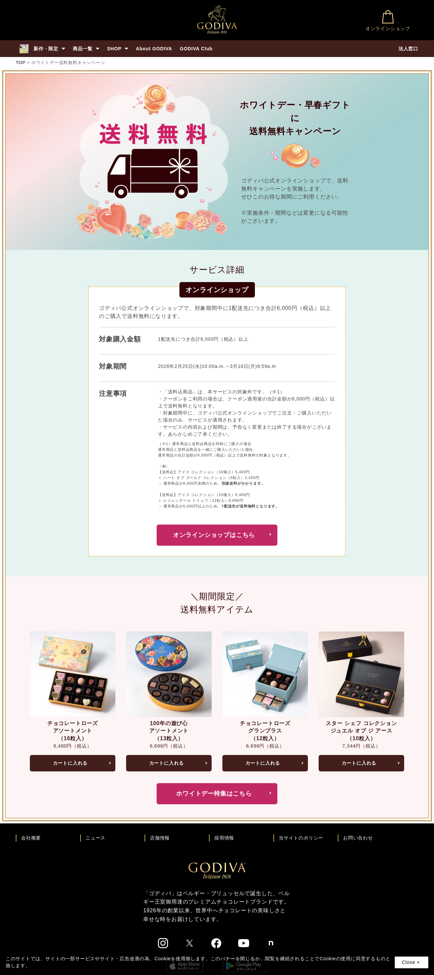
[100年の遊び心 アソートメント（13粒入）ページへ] (169, 673)
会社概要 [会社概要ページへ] (31, 838)
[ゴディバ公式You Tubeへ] (243, 943)
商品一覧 (86, 48)
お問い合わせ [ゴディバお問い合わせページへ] (358, 838)
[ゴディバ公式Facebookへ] (216, 943)
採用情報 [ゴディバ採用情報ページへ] (224, 838)
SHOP (117, 48)
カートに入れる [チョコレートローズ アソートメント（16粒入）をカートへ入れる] (70, 763)
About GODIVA (154, 48)
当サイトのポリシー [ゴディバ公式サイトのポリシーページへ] (301, 838)
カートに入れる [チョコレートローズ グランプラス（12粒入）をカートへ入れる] (263, 763)
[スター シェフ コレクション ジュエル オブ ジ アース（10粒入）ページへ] (361, 673)
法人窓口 (408, 48)
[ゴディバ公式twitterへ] (189, 943)
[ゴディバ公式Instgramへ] (163, 943)
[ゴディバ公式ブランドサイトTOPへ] (217, 870)
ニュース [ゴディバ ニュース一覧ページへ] (95, 838)
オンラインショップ (388, 20)
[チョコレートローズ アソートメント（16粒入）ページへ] (72, 673)
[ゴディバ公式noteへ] (271, 943)
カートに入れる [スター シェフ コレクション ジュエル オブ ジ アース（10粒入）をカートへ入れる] (359, 763)
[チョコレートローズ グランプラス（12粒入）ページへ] (265, 673)
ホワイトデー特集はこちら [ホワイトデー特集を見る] (214, 793)
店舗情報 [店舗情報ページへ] (160, 838)
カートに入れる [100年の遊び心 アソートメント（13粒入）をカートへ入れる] (166, 763)
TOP (20, 62)
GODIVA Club (196, 48)
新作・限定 (42, 49)
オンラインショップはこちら (214, 535)
